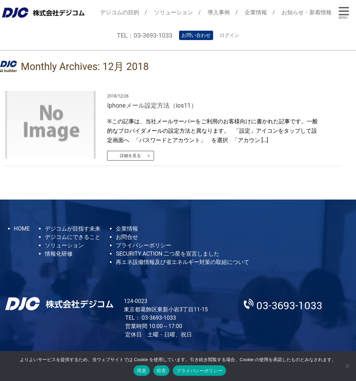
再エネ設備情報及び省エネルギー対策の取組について (182, 262)
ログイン (229, 35)
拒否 (161, 370)
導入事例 (219, 12)
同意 (141, 370)
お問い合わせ (196, 35)
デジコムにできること (72, 237)
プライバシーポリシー (143, 245)
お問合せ (127, 237)
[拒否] (347, 366)
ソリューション (173, 12)
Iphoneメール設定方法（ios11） (152, 105)
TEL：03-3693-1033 (144, 35)
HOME (22, 228)
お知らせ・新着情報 (307, 12)
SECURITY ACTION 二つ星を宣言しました (167, 253)
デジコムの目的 (119, 12)
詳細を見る (130, 155)
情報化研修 (59, 253)
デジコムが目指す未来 (72, 228)
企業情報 (256, 12)
